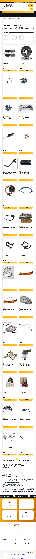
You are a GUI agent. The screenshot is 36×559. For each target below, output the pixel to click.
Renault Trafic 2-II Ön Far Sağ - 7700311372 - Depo (26, 310)
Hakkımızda (4, 537)
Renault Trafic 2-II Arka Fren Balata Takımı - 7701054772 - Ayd (10, 63)
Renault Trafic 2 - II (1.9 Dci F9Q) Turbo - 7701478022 (25, 145)
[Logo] (8, 5)
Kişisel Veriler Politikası (27, 545)
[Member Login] (25, 5)
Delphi (20, 253)
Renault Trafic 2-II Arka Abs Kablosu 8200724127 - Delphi (24, 255)
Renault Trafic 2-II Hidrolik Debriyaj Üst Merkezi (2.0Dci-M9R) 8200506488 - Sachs (9, 228)
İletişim (3, 540)
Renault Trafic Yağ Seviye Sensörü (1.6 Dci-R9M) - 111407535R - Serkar (9, 173)
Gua (3, 253)
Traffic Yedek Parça (18, 18)
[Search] (18, 9)
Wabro (20, 89)
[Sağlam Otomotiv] (18, 525)
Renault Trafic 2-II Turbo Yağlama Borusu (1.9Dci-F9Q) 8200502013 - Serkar (25, 337)
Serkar (4, 171)
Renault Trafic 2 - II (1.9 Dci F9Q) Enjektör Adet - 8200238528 (25, 118)
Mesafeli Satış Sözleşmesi (28, 540)
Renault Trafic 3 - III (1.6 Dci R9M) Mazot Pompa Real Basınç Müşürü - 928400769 (25, 365)
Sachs (4, 226)
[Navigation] (18, 12)
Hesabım (14, 540)
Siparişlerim (15, 537)
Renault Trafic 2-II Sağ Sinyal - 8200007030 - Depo (26, 282)
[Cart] (31, 5)
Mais (4, 363)
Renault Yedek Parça (5, 545)
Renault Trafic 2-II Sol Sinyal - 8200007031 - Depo (10, 310)
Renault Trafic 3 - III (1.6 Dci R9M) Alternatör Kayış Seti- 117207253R (10, 420)
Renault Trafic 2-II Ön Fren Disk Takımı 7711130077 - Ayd (25, 63)
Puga (20, 418)
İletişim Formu (4, 542)
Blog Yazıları (4, 539)
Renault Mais (5, 89)
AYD (3, 61)
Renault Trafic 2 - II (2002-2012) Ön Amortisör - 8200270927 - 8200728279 (9, 145)
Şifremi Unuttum (15, 543)
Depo (4, 308)
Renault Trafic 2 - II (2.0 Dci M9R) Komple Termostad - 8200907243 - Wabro (25, 90)
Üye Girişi (14, 542)
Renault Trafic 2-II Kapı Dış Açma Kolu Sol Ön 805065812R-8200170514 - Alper (26, 173)
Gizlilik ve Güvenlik (26, 542)
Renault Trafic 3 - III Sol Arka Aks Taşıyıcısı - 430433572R (9, 392)
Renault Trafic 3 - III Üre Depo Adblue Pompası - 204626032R (24, 392)
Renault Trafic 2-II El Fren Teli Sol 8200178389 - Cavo (24, 200)
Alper (20, 171)
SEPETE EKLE (10, 70)
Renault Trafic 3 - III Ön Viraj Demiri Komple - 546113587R (25, 447)
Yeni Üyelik (14, 539)
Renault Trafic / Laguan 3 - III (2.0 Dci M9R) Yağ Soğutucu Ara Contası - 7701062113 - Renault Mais (9, 283)
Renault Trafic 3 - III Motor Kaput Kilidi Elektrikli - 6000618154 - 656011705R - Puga (25, 420)
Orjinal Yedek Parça (6, 116)
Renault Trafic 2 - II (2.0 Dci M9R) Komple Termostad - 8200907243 (9, 118)
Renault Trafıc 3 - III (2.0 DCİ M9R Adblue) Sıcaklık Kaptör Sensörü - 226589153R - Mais (10, 90)
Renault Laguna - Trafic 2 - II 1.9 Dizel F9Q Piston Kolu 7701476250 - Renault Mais (9, 365)
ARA (31, 8)
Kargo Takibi (26, 537)
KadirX (33, 552)
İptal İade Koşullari (26, 543)
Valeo (4, 445)
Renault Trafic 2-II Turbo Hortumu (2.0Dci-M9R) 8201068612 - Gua (9, 255)
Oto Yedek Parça (5, 543)
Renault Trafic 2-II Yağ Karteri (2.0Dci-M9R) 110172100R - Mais (25, 228)
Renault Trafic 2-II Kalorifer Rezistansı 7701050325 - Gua (9, 200)
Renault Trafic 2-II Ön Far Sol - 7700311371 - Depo (9, 337)
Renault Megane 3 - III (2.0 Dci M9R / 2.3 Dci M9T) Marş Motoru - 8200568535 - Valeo (9, 447)
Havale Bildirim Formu (27, 539)
